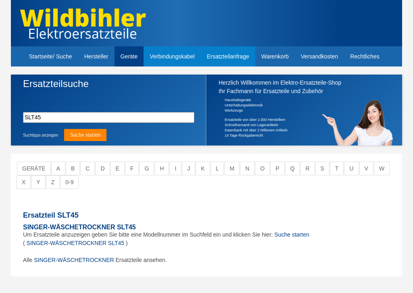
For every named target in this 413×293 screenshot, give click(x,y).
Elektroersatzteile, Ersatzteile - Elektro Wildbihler (112, 24)
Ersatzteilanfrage (228, 56)
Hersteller (96, 56)
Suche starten (291, 234)
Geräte (129, 56)
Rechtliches (364, 56)
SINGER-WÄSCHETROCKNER (74, 260)
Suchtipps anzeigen (40, 135)
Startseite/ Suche (50, 56)
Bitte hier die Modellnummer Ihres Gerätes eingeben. (61, 97)
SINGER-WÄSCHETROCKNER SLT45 (79, 227)
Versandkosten (319, 56)
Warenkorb (275, 56)
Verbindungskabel (172, 56)
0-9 (69, 182)
